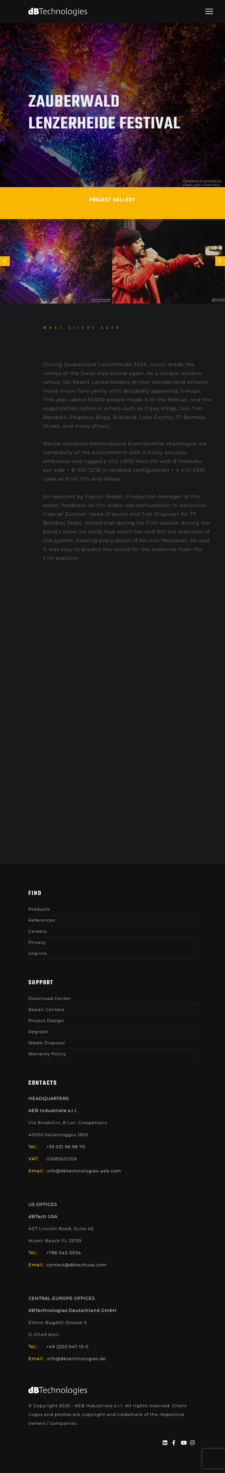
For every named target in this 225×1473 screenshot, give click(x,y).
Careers (37, 931)
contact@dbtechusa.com (76, 1264)
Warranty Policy (47, 1053)
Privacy (37, 942)
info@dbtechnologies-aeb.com (83, 1170)
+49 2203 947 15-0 (67, 1346)
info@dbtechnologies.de (76, 1358)
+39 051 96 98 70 (65, 1146)
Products (39, 909)
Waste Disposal (46, 1042)
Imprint (37, 953)
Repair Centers (46, 1009)
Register (38, 1031)
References (41, 920)
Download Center (49, 998)
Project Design (46, 1020)
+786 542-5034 (63, 1252)
